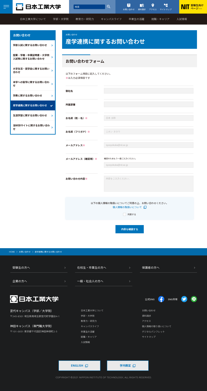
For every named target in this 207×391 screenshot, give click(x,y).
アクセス (146, 323)
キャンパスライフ (111, 19)
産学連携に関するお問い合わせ (31, 107)
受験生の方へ (21, 270)
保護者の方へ (150, 270)
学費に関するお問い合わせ (28, 97)
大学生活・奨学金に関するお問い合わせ (31, 71)
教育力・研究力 (85, 19)
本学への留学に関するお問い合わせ (31, 85)
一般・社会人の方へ (90, 283)
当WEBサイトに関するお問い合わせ (31, 129)
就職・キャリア (160, 19)
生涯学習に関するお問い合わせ (31, 117)
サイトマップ (149, 339)
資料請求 (146, 318)
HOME (12, 254)
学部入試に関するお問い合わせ (31, 45)
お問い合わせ (25, 254)
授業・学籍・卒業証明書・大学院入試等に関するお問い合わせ (31, 57)
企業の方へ (19, 283)
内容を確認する (129, 231)
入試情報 (182, 19)
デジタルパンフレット (153, 334)
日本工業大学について (33, 19)
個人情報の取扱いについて (127, 209)
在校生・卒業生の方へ (91, 270)
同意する (132, 216)
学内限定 (125, 368)
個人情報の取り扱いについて (156, 328)
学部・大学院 (61, 19)
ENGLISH (77, 368)
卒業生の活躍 (136, 19)
